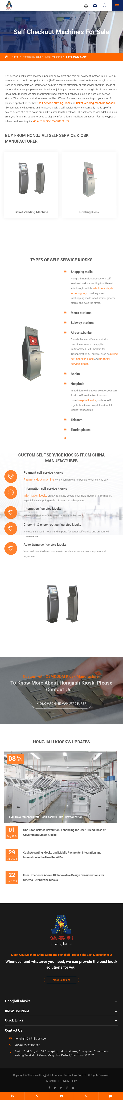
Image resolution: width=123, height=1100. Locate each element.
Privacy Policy (69, 1080)
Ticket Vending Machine (29, 212)
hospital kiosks (88, 400)
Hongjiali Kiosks (32, 56)
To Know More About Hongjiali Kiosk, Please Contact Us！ (61, 684)
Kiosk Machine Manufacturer (61, 705)
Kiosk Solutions (61, 979)
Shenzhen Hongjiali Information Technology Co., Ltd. (57, 1075)
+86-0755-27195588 (27, 1045)
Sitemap (51, 1080)
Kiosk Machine (53, 56)
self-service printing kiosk (54, 103)
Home (15, 56)
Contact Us (13, 1030)
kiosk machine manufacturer (51, 121)
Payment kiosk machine (37, 479)
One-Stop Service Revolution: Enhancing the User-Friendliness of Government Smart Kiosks (66, 832)
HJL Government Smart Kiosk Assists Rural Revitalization (44, 817)
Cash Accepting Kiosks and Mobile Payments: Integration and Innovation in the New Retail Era (64, 855)
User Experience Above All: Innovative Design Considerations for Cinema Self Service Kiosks (65, 877)
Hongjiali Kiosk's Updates (61, 743)
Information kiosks (33, 495)
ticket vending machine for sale (96, 103)
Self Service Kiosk (76, 56)
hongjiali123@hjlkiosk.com (31, 1038)
